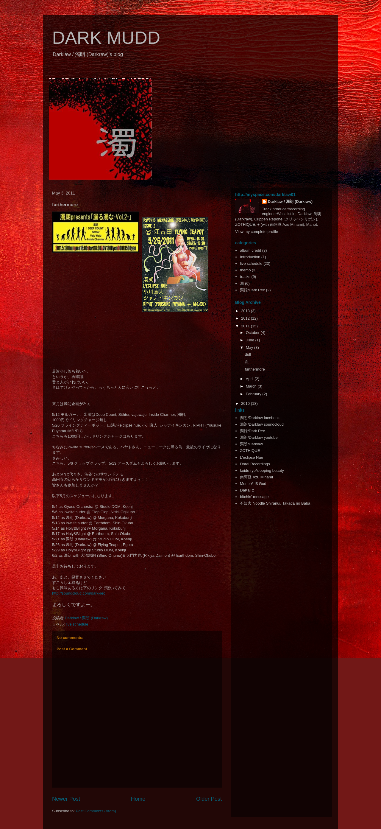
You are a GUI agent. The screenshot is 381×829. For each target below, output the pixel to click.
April (250, 379)
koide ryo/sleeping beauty (262, 470)
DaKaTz (247, 490)
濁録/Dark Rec (252, 290)
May (250, 347)
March (252, 386)
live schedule (77, 624)
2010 (246, 403)
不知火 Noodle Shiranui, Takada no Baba (275, 503)
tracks (245, 276)
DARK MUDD (106, 38)
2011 (246, 326)
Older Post (209, 799)
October (253, 332)
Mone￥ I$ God (253, 483)
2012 (246, 318)
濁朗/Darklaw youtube (258, 437)
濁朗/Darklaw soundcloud (262, 424)
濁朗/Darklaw (251, 444)
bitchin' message (254, 496)
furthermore (255, 369)
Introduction (250, 257)
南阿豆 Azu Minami (256, 477)
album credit (250, 250)
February (254, 394)
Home (138, 799)
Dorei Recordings (255, 464)
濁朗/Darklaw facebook (259, 418)
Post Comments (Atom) (96, 811)
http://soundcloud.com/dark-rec (78, 593)
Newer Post (66, 799)
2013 (246, 311)
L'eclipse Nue (251, 457)
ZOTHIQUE (250, 450)
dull (248, 354)
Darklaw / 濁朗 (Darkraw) (290, 201)
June (250, 340)
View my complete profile (256, 231)
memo (245, 270)
